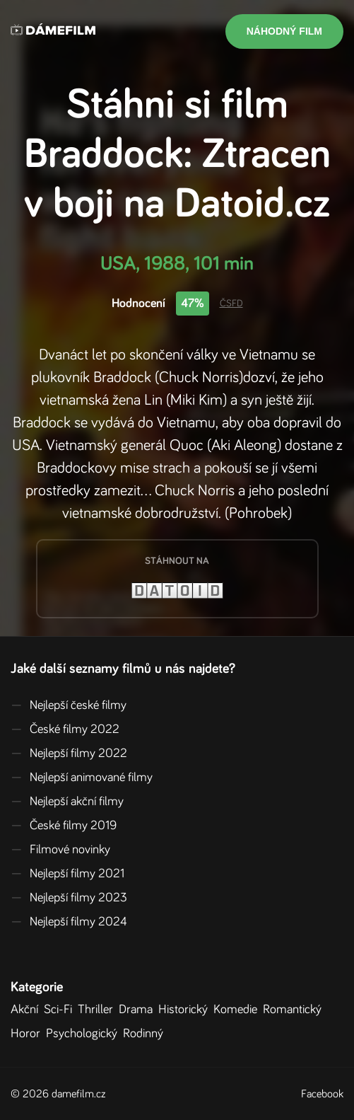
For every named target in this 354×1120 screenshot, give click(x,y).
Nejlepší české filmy (68, 705)
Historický (185, 1009)
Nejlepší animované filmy (82, 777)
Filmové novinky (60, 850)
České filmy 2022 (65, 729)
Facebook (322, 1093)
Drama (138, 1009)
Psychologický (84, 1033)
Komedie (238, 1009)
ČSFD (231, 303)
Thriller (98, 1009)
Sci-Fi (61, 1009)
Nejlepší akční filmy (67, 802)
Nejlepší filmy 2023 (69, 898)
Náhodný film (284, 31)
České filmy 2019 (64, 826)
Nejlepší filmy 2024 (69, 922)
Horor (28, 1033)
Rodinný (146, 1033)
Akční (27, 1009)
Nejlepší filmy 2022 (69, 753)
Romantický (295, 1009)
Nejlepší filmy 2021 (67, 874)
